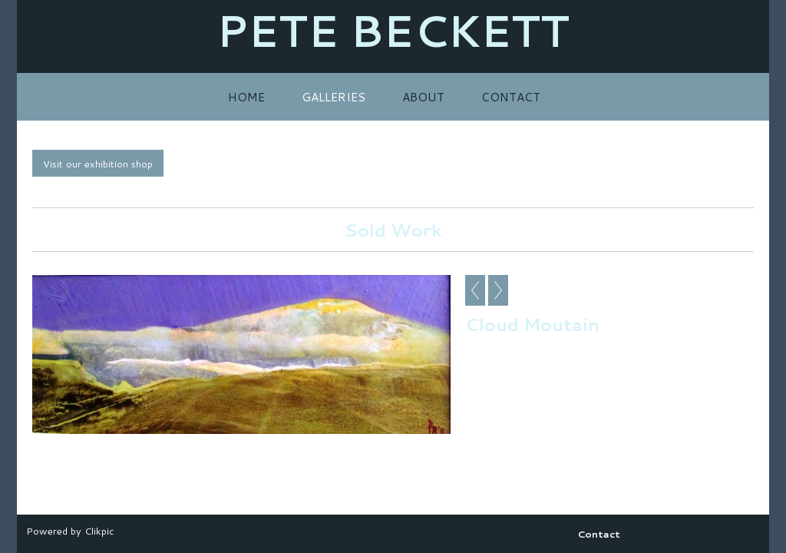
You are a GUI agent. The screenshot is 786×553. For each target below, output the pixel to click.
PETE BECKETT (393, 30)
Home (246, 96)
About (423, 96)
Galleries (333, 96)
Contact (510, 96)
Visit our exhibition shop (98, 164)
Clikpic (99, 531)
